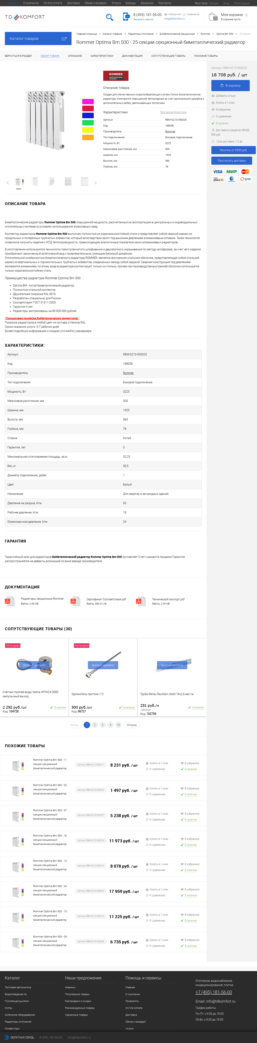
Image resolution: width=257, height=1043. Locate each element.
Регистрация (241, 3)
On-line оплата (53, 3)
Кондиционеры (14, 1003)
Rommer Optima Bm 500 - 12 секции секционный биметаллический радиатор (50, 819)
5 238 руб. (124, 769)
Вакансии (147, 3)
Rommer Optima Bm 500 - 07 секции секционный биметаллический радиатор (50, 768)
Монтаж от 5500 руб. (233, 150)
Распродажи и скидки (78, 955)
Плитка (9, 1016)
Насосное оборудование (19, 989)
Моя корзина (234, 15)
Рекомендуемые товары (80, 961)
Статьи (129, 1003)
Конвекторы (12, 982)
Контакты (165, 3)
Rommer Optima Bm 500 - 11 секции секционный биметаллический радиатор (50, 718)
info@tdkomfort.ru (174, 18)
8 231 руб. (124, 719)
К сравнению (155, 723)
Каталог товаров (38, 38)
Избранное (172, 14)
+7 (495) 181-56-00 (214, 946)
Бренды (131, 3)
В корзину (231, 85)
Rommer (170, 131)
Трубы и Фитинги (15, 996)
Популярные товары (77, 948)
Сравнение (190, 14)
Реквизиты (132, 955)
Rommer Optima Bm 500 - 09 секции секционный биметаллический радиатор (50, 895)
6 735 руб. (124, 896)
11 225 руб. (124, 870)
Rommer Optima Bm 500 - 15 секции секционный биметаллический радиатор (50, 869)
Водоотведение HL (16, 948)
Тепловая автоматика (18, 941)
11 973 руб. (124, 795)
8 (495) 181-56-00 (147, 15)
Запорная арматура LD (18, 1023)
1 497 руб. (124, 744)
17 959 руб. (124, 845)
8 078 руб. (124, 820)
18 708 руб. (229, 75)
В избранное (189, 717)
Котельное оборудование (20, 968)
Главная (12, 3)
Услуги (116, 3)
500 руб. (82, 661)
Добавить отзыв (223, 96)
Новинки (70, 941)
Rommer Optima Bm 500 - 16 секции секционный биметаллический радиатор (50, 794)
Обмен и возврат (96, 3)
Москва (213, 3)
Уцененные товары (76, 968)
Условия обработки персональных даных (150, 996)
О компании (31, 3)
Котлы (8, 961)
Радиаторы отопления (18, 975)
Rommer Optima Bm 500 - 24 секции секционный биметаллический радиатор (50, 844)
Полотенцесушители (17, 955)
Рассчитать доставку (232, 160)
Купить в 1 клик (156, 717)
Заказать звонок (143, 19)
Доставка (73, 3)
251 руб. (149, 661)
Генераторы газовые (17, 1009)
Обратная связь (19, 1037)
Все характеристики (173, 112)
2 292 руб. (15, 661)
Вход (226, 3)
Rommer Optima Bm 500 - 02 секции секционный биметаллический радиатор (50, 743)
